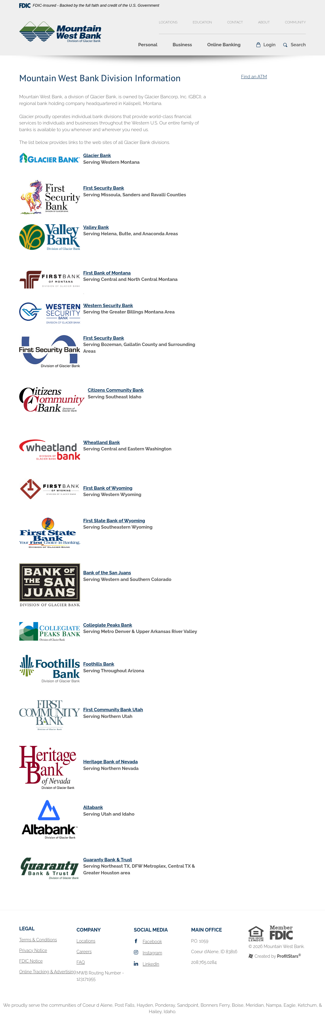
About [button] (264, 22)
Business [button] (182, 44)
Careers (84, 951)
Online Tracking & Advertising (47, 971)
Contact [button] (235, 22)
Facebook (152, 941)
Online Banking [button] (224, 44)
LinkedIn (151, 964)
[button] (266, 44)
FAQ (81, 962)
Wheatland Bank (101, 442)
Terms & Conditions (38, 939)
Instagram (152, 952)
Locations (168, 22)
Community (295, 22)
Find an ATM (254, 76)
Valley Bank (96, 227)
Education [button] (202, 22)
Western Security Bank (108, 305)
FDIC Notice (31, 961)
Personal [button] (147, 44)
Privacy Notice (33, 950)
